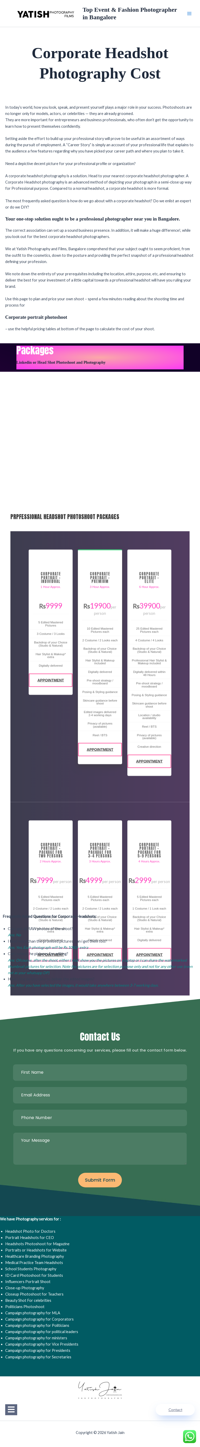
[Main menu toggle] (189, 13)
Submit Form (100, 1180)
